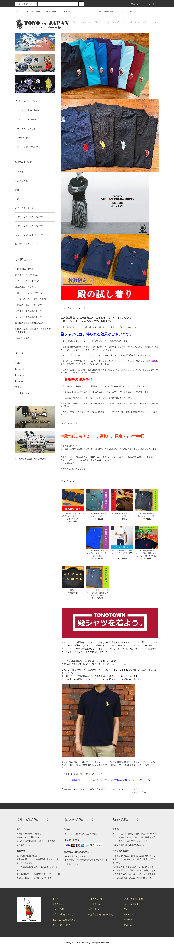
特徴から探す (50, 11)
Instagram (19, 375)
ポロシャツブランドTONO (27, 281)
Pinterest (19, 381)
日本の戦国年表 (22, 338)
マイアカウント (95, 898)
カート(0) (151, 4)
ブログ (119, 11)
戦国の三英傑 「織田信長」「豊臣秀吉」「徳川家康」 (34, 330)
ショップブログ (131, 904)
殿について (57, 904)
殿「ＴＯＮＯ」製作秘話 (26, 275)
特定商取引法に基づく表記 (100, 914)
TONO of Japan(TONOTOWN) (32, 459)
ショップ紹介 (58, 909)
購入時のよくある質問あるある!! (30, 323)
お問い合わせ (133, 11)
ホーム (18, 11)
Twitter (18, 363)
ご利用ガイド (66, 11)
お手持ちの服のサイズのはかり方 (30, 299)
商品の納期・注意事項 (25, 287)
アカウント (134, 4)
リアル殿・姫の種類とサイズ (28, 311)
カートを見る (94, 904)
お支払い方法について (62, 914)
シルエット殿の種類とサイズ (28, 317)
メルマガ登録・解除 (103, 11)
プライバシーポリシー (62, 925)
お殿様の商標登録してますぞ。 (29, 305)
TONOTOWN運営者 (24, 269)
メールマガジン (22, 393)
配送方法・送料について (63, 920)
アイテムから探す (32, 11)
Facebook (19, 369)
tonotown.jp (85, 942)
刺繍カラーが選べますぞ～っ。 (29, 293)
